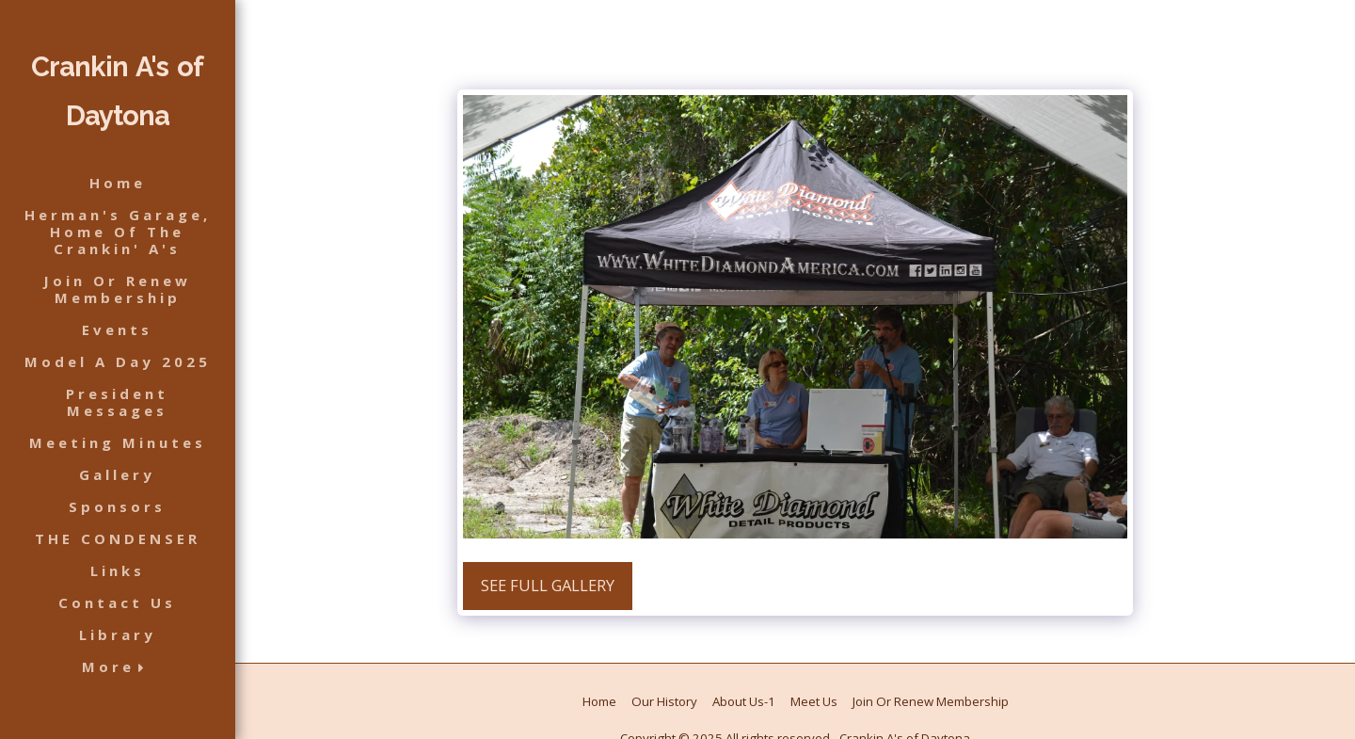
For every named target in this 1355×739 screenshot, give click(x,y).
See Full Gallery (547, 585)
